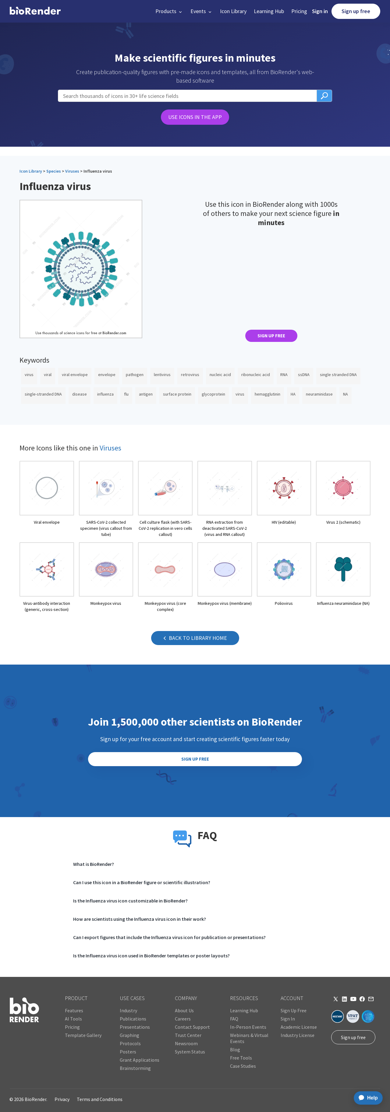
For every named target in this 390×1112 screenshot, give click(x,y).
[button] (169, 11)
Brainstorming (135, 1068)
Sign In (288, 1019)
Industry (128, 1010)
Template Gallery (83, 1035)
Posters (128, 1052)
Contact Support (192, 1027)
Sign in (320, 11)
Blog (235, 1049)
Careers (183, 1019)
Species (53, 171)
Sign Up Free (294, 1010)
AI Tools (73, 1019)
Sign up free (356, 11)
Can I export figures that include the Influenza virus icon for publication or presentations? (169, 937)
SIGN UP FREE (271, 336)
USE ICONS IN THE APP (195, 116)
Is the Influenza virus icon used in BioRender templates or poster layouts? (151, 955)
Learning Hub (269, 11)
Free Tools (241, 1058)
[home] (35, 11)
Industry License (297, 1035)
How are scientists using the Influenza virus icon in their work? (139, 919)
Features (74, 1010)
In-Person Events (248, 1027)
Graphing (129, 1035)
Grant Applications (139, 1060)
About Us (184, 1010)
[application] (366, 1098)
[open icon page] (47, 499)
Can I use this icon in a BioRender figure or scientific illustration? (141, 882)
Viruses (72, 171)
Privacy (62, 1099)
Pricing (299, 11)
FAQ (234, 1019)
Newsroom (186, 1043)
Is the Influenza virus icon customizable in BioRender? (130, 901)
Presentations (135, 1027)
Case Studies (243, 1066)
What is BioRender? (93, 864)
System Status (190, 1052)
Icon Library (233, 11)
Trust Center (188, 1035)
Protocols (130, 1043)
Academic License (299, 1027)
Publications (133, 1019)
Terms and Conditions (99, 1099)
